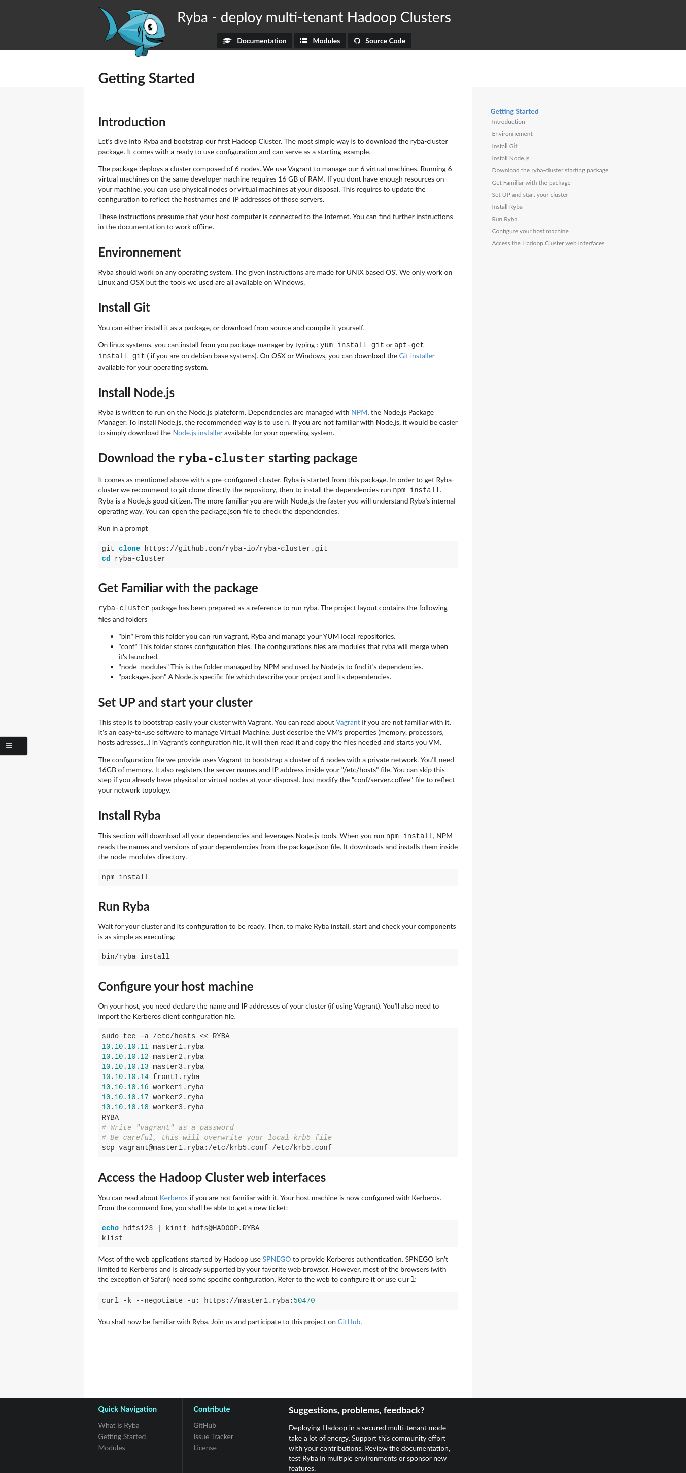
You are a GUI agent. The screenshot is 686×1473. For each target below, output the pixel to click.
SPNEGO (277, 1252)
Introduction (508, 121)
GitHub (349, 1314)
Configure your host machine (530, 231)
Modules (320, 40)
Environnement (512, 133)
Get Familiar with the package (531, 182)
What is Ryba (119, 1418)
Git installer (417, 354)
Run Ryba (505, 219)
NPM (359, 410)
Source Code (379, 40)
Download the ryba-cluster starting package (550, 170)
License (205, 1439)
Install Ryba (507, 206)
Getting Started (122, 1428)
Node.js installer (197, 430)
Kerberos (174, 1191)
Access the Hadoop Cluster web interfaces (548, 243)
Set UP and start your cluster (530, 194)
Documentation (255, 40)
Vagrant (348, 716)
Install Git (505, 146)
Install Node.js (511, 158)
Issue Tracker (213, 1428)
